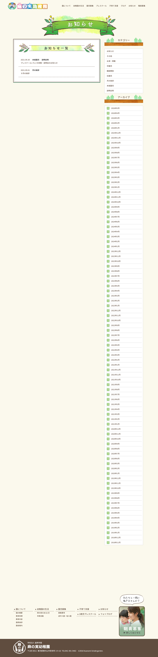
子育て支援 (113, 6)
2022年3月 (115, 355)
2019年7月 (115, 503)
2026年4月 (115, 113)
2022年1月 (115, 365)
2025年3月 (115, 177)
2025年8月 (115, 152)
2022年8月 (115, 330)
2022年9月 (115, 325)
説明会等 (110, 90)
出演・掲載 (111, 61)
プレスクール (101, 6)
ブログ (123, 6)
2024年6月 (115, 222)
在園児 (109, 76)
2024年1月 (115, 246)
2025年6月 (115, 162)
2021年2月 (115, 419)
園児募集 (89, 6)
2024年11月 (116, 197)
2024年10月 (116, 202)
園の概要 (19, 613)
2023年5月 (115, 286)
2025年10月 (116, 143)
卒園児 (109, 66)
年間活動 (40, 616)
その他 (109, 56)
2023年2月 (115, 300)
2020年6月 (115, 458)
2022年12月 (116, 310)
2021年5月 (115, 404)
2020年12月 (116, 429)
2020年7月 (115, 453)
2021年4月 (115, 409)
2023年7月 (115, 276)
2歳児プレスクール (87, 614)
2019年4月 (115, 518)
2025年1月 (115, 187)
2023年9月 (115, 266)
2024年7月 (115, 217)
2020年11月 (116, 434)
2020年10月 (116, 439)
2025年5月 (115, 167)
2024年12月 (116, 192)
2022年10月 (116, 320)
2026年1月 (115, 128)
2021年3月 (115, 414)
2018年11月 (116, 542)
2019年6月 (115, 508)
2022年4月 (115, 350)
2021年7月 (115, 394)
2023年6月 (115, 281)
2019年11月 (116, 483)
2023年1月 (115, 305)
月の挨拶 (110, 81)
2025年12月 (116, 133)
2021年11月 (116, 375)
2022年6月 (115, 340)
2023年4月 (115, 291)
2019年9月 (115, 493)
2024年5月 (115, 226)
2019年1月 (115, 532)
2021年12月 (116, 370)
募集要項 (61, 613)
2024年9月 (115, 207)
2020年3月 (115, 463)
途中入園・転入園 (64, 616)
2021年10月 (116, 379)
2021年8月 (115, 389)
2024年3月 (115, 236)
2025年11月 (116, 138)
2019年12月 (116, 478)
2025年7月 (115, 157)
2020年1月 (115, 473)
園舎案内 (19, 625)
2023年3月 (115, 296)
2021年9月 (115, 384)
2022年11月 (116, 315)
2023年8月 (115, 271)
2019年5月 (115, 513)
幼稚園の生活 (78, 6)
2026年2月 (115, 123)
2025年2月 (115, 182)
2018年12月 (116, 537)
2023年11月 (116, 256)
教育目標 (19, 616)
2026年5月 (115, 108)
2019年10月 (116, 488)
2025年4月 (115, 172)
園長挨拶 (19, 622)
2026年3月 (115, 118)
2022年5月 (115, 345)
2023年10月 (116, 261)
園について (66, 6)
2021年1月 (115, 424)
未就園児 (110, 86)
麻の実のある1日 (43, 613)
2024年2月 (115, 241)
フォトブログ (106, 614)
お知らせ (132, 6)
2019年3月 (115, 523)
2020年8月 (115, 449)
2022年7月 (115, 335)
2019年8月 (115, 498)
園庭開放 (110, 71)
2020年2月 (115, 468)
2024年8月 (115, 212)
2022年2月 (115, 360)
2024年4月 (115, 231)
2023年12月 (116, 251)
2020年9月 (115, 444)
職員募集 (141, 6)
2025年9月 (115, 148)
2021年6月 (115, 399)
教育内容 (19, 619)
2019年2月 (115, 527)
